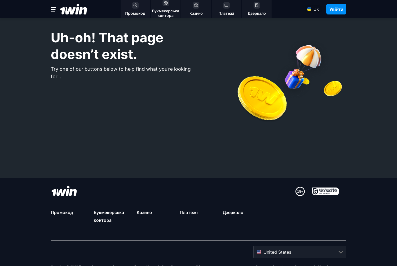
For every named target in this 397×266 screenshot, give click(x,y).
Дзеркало (233, 212)
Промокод (62, 212)
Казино (144, 212)
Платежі (189, 212)
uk (316, 9)
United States (277, 252)
